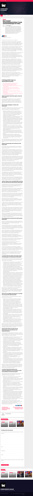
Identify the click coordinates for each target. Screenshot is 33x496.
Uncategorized (4, 19)
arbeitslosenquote (15, 26)
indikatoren (11, 28)
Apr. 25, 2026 (11, 475)
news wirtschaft (11, 29)
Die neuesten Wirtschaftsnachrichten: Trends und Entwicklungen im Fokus (12, 22)
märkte (15, 28)
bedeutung (18, 26)
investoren (13, 28)
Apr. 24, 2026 (19, 475)
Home (11, 493)
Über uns (4, 15)
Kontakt (8, 15)
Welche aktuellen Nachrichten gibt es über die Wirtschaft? (10, 83)
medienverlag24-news (8, 25)
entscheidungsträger (12, 27)
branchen (9, 27)
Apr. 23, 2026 (27, 475)
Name (2, 446)
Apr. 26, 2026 (3, 475)
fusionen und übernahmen (18, 27)
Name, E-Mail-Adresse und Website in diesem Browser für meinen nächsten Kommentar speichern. (12, 460)
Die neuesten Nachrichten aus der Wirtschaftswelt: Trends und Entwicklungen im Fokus (18, 408)
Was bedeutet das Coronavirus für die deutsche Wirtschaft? (10, 87)
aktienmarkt (11, 26)
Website (2, 454)
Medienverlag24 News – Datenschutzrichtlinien (19, 493)
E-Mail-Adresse (3, 450)
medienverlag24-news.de (7, 489)
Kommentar (3, 433)
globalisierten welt (7, 28)
